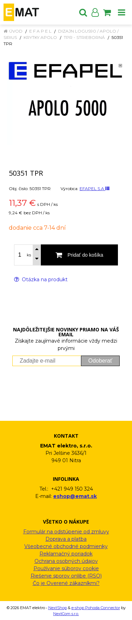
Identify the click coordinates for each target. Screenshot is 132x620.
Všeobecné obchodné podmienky (66, 546)
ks (29, 254)
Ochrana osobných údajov (66, 561)
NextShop (57, 607)
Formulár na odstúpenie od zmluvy (66, 531)
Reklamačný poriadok (66, 554)
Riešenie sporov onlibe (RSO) (66, 576)
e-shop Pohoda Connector (95, 607)
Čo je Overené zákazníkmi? (66, 583)
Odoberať (100, 361)
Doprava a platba (66, 539)
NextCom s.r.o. (66, 613)
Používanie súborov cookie (66, 568)
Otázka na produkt (41, 279)
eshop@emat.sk (75, 496)
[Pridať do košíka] (79, 254)
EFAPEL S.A (94, 188)
